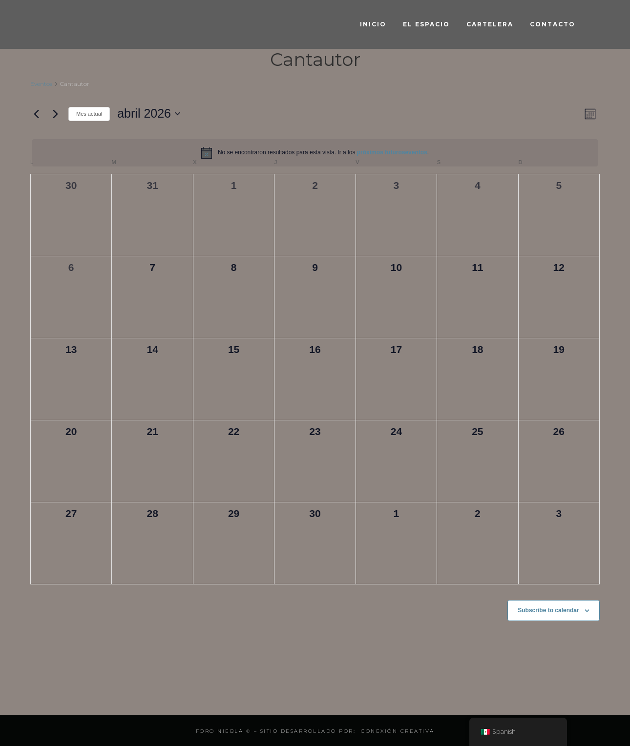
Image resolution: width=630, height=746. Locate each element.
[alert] (315, 152)
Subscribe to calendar (548, 610)
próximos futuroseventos (392, 152)
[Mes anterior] (36, 114)
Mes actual (89, 114)
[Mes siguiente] (55, 114)
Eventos (41, 83)
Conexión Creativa (398, 731)
